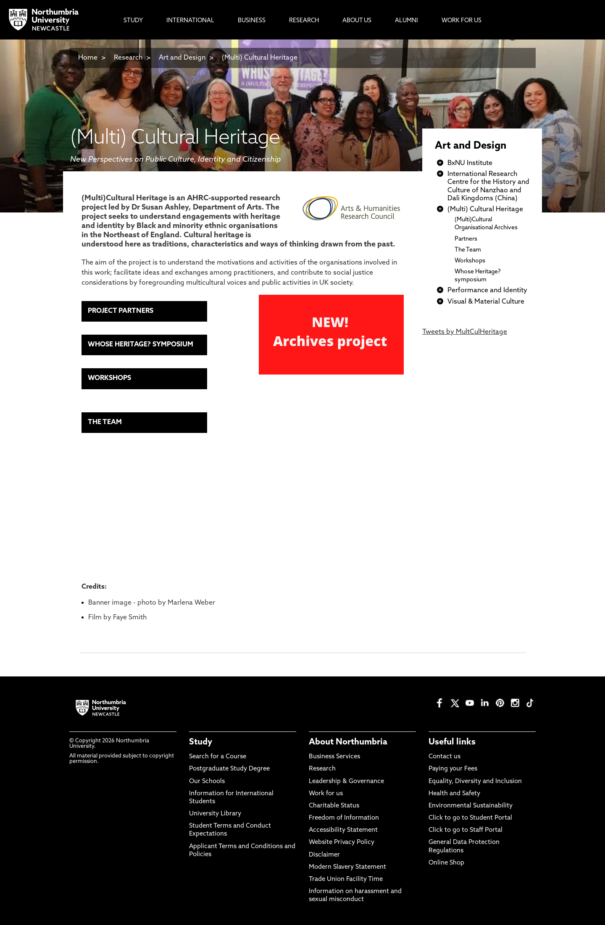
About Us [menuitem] (356, 21)
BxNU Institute (469, 163)
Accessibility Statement (343, 830)
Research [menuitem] (304, 21)
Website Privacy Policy (341, 842)
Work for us (326, 794)
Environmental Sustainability (471, 806)
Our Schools (207, 781)
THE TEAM (105, 422)
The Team (468, 250)
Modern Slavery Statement (347, 867)
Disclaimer (324, 855)
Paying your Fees (453, 769)
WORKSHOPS (109, 378)
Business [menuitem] (252, 21)
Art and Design (182, 58)
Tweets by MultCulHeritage (464, 332)
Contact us (444, 757)
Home (87, 58)
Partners (466, 239)
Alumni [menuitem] (406, 21)
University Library (215, 814)
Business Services (334, 757)
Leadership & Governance (346, 781)
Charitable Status (334, 806)
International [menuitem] (190, 21)
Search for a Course (217, 757)
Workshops (470, 261)
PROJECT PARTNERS (120, 311)
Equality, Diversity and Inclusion (475, 781)
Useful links (452, 742)
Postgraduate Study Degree (229, 769)
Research (128, 58)
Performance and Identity (487, 290)
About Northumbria (348, 742)
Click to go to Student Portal (470, 818)
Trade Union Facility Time (346, 879)
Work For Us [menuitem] (461, 21)
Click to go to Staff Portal (465, 830)
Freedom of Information (344, 818)
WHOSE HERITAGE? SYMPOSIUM (140, 344)
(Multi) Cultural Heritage (259, 58)
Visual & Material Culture (485, 302)
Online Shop (446, 863)
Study (200, 742)
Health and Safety (454, 794)
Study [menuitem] (133, 21)
